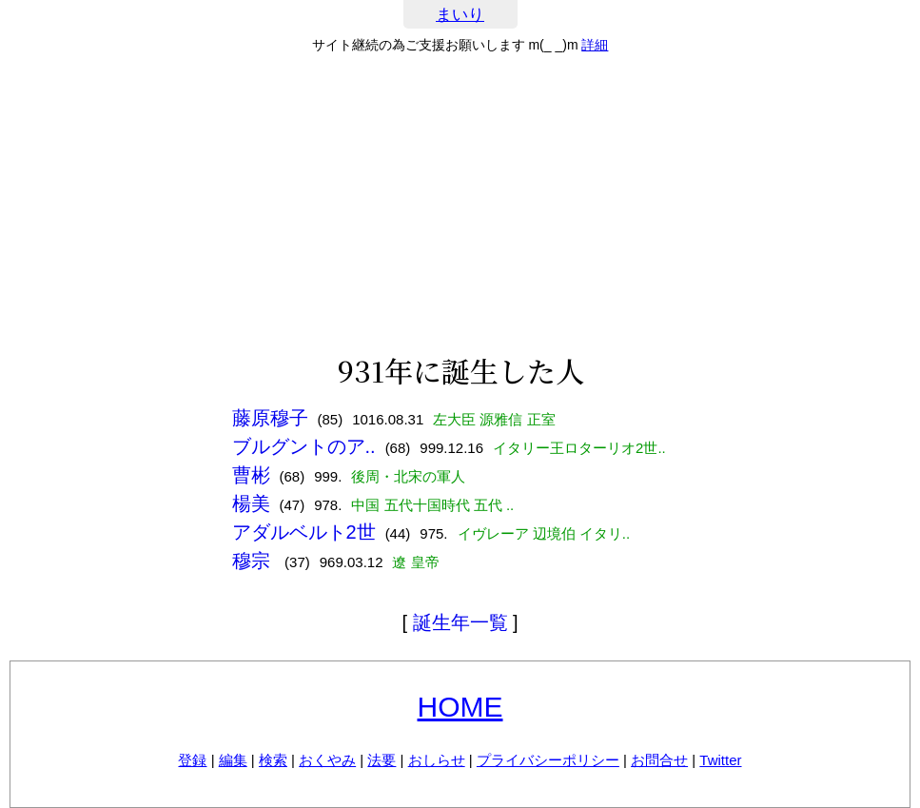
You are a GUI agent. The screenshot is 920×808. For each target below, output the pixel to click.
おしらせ (436, 760)
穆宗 (254, 560)
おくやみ (327, 760)
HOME (460, 706)
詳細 (594, 44)
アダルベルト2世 (304, 532)
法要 (381, 760)
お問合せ (659, 760)
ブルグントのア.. (304, 446)
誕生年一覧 (460, 622)
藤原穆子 (270, 417)
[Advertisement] (460, 203)
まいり (460, 15)
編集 (233, 760)
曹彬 (251, 474)
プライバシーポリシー (548, 760)
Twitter (720, 760)
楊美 (251, 503)
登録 (192, 760)
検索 (273, 760)
